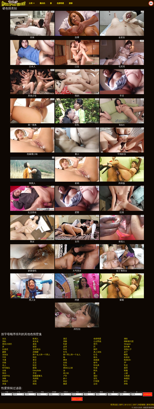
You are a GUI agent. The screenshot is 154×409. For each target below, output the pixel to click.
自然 (65, 363)
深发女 (5, 355)
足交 (35, 363)
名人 (4, 365)
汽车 (4, 357)
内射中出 (6, 376)
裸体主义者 (68, 368)
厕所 (126, 368)
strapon (127, 344)
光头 (4, 339)
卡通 (4, 360)
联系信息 (114, 405)
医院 (35, 384)
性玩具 (96, 365)
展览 (35, 344)
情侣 (4, 373)
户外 (65, 376)
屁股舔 (96, 360)
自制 (35, 381)
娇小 (65, 378)
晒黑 (126, 355)
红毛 (95, 355)
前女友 (35, 341)
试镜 (4, 363)
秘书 (95, 363)
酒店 (65, 339)
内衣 (65, 349)
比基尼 (5, 349)
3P (125, 363)
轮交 (35, 365)
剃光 (95, 370)
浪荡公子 (128, 349)
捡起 (65, 381)
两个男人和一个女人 (71, 355)
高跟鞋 (35, 378)
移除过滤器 (77, 399)
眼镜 (35, 368)
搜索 (71, 3)
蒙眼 (4, 352)
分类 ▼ (32, 3)
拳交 (35, 360)
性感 (95, 368)
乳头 (65, 365)
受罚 (95, 344)
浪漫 (4, 384)
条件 (121, 405)
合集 (4, 370)
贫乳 (95, 378)
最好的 (42, 3)
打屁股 (96, 381)
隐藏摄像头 (37, 376)
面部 (35, 347)
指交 (35, 357)
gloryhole (37, 370)
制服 (126, 370)
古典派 (127, 376)
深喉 (4, 378)
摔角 (126, 384)
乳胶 (65, 344)
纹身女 (127, 357)
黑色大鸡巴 (7, 344)
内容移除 (141, 405)
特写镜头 (6, 368)
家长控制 (150, 405)
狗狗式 (5, 381)
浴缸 (4, 341)
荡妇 (95, 376)
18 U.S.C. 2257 (130, 405)
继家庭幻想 (129, 341)
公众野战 (97, 341)
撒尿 (65, 384)
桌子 (126, 352)
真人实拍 (97, 352)
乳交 (126, 365)
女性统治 (36, 349)
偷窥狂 (127, 378)
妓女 (126, 381)
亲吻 (65, 341)
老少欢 (66, 373)
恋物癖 (35, 352)
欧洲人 (35, 339)
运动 (95, 384)
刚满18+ (127, 360)
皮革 (65, 347)
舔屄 (95, 349)
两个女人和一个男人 (41, 355)
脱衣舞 (127, 347)
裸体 (65, 360)
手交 (35, 373)
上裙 (126, 373)
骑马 (95, 357)
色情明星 (60, 3)
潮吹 (126, 339)
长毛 (65, 352)
